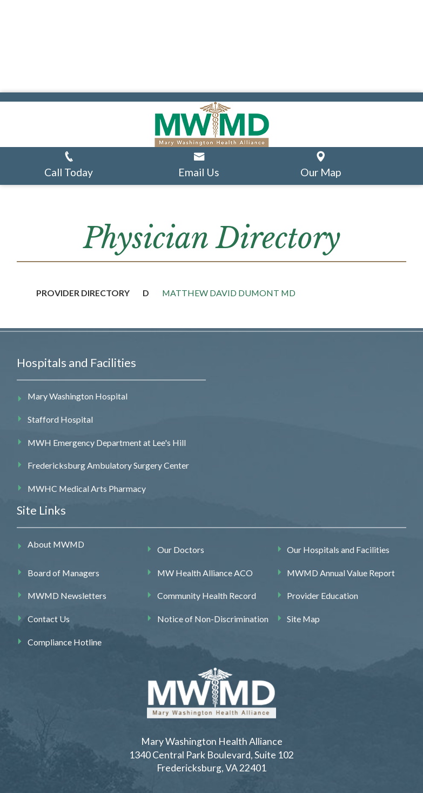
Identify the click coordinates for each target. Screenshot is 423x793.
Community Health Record (206, 595)
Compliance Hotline (65, 642)
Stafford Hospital (60, 419)
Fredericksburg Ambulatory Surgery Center (108, 465)
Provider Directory (83, 293)
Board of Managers (63, 573)
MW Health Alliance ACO (205, 573)
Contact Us (49, 619)
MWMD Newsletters (67, 595)
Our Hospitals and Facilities (338, 549)
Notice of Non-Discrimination (212, 619)
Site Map (303, 619)
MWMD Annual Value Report (341, 573)
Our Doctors (180, 549)
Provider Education (322, 595)
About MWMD (56, 544)
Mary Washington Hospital (77, 396)
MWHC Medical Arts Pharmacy (87, 488)
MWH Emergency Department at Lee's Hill (107, 442)
